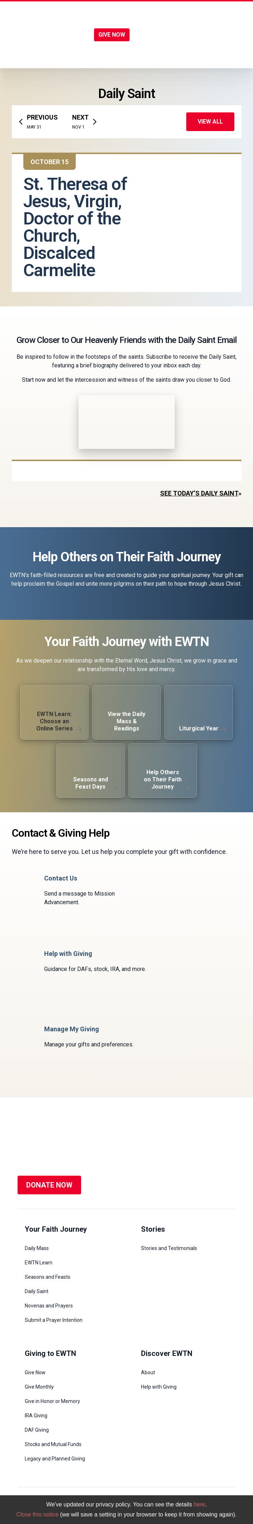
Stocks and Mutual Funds (53, 1444)
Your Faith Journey (56, 1229)
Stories (153, 1229)
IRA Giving (36, 1415)
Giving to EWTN (50, 1353)
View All (210, 121)
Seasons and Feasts (47, 1277)
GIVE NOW (111, 34)
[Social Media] (180, 1139)
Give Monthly (39, 1387)
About (148, 1372)
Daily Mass (37, 1248)
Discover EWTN (166, 1353)
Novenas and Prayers (49, 1306)
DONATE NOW (49, 1185)
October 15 (50, 162)
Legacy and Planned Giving (55, 1459)
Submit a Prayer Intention (54, 1320)
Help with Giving (159, 1387)
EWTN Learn (38, 1262)
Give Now (35, 1372)
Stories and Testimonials (169, 1248)
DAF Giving (37, 1430)
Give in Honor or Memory (52, 1401)
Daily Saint (36, 1291)
